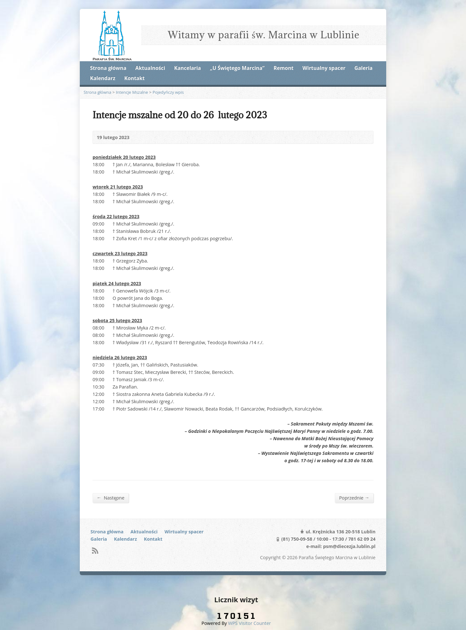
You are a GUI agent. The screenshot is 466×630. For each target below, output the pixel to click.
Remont (283, 67)
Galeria (363, 67)
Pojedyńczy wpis (168, 92)
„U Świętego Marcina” (237, 67)
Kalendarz (102, 78)
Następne (110, 497)
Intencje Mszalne (132, 92)
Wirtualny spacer (324, 67)
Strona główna (108, 67)
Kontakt (134, 78)
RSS (95, 550)
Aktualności (150, 67)
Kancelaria (187, 67)
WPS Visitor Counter (249, 623)
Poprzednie (354, 497)
